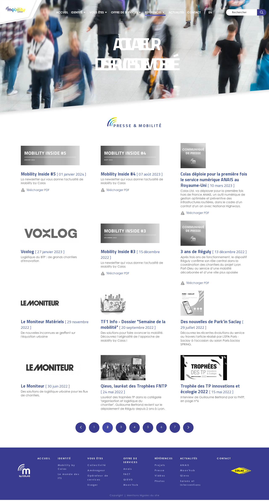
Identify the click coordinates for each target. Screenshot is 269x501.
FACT (127, 475)
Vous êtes (98, 13)
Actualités (177, 13)
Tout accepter (35, 493)
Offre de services (125, 13)
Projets (160, 466)
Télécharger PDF (35, 191)
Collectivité (96, 466)
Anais (127, 470)
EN (211, 13)
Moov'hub (187, 471)
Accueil (63, 13)
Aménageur (96, 471)
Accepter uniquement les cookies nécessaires (88, 493)
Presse (160, 471)
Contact (195, 13)
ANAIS (184, 466)
